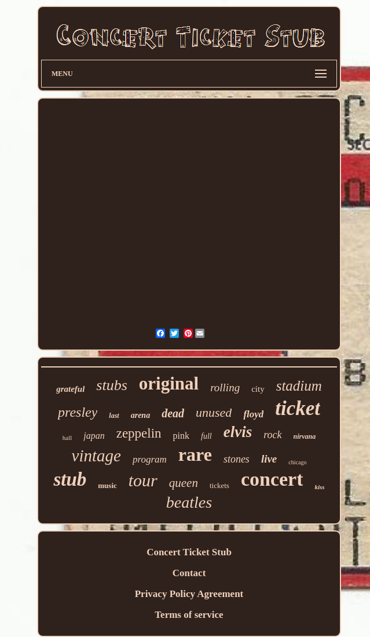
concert (272, 479)
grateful (70, 389)
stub (69, 479)
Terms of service (189, 614)
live (269, 459)
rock (272, 435)
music (107, 485)
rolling (225, 387)
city (258, 389)
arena (140, 415)
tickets (219, 485)
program (150, 459)
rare (195, 454)
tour (143, 480)
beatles (189, 502)
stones (237, 459)
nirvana (305, 436)
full (206, 436)
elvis (238, 432)
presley (77, 412)
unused (214, 412)
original (169, 383)
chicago (297, 462)
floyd (253, 414)
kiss (319, 486)
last (114, 416)
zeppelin (139, 433)
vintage (96, 455)
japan (93, 436)
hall (67, 437)
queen (183, 483)
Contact (189, 572)
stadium (299, 386)
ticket (297, 408)
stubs (111, 385)
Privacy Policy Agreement (189, 593)
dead (173, 413)
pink (181, 436)
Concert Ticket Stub (189, 552)
